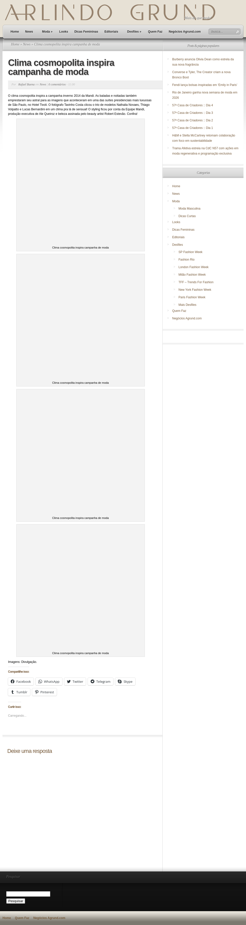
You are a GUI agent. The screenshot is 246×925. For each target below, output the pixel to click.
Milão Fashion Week (192, 274)
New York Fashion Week (194, 289)
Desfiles (134, 31)
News (29, 31)
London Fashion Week (193, 267)
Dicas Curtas (187, 216)
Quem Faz (155, 31)
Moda (47, 31)
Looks (63, 31)
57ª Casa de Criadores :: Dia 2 (192, 120)
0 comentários (57, 84)
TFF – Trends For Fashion (195, 282)
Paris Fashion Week (191, 297)
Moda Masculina (189, 208)
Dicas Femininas (86, 31)
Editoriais (111, 31)
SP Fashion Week (190, 252)
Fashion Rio (186, 259)
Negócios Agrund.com (185, 31)
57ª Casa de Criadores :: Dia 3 (192, 113)
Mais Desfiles (187, 305)
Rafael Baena (26, 84)
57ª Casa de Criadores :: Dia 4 (192, 105)
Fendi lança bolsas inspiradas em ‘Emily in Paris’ (204, 85)
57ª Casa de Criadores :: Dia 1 (192, 128)
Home (15, 31)
